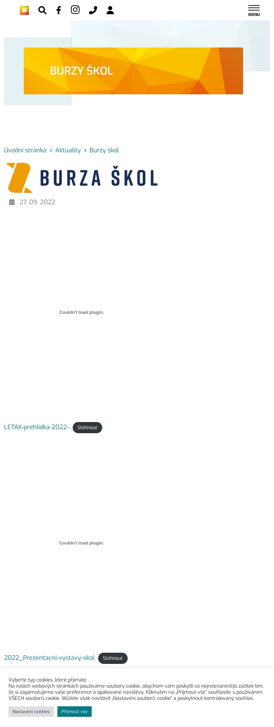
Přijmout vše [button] (74, 711)
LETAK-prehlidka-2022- (36, 427)
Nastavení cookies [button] (31, 711)
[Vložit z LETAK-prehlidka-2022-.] (81, 312)
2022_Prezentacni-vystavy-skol (49, 658)
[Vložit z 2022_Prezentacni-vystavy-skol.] (81, 543)
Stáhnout (87, 427)
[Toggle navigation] (254, 10)
